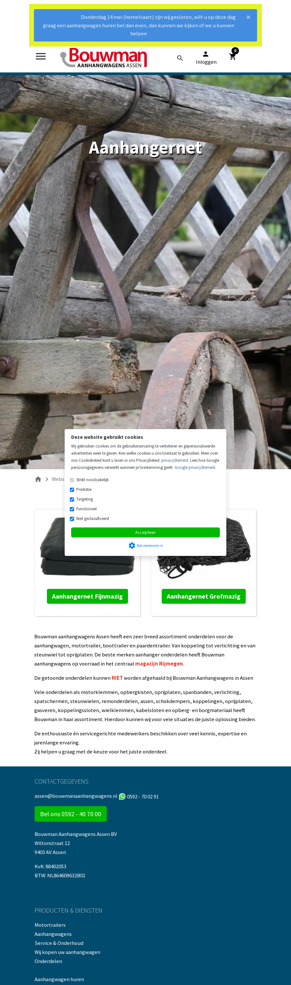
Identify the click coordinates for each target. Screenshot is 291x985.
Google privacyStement (195, 467)
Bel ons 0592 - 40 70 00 (70, 814)
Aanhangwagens (53, 933)
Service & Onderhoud (59, 943)
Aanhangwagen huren (59, 979)
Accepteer (145, 532)
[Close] (248, 17)
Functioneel (86, 509)
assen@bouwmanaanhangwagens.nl (76, 795)
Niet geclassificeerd (92, 518)
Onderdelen (48, 961)
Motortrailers (50, 924)
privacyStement (174, 460)
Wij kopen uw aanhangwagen (67, 952)
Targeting (84, 499)
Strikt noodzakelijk (92, 479)
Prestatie (84, 489)
